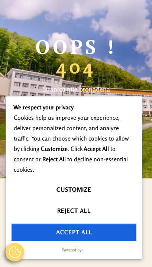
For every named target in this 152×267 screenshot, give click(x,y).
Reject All (74, 210)
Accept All (74, 232)
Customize (73, 189)
